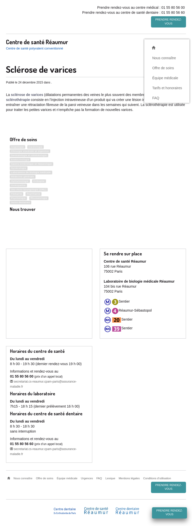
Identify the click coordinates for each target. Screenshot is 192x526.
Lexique (110, 478)
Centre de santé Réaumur (37, 41)
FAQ (155, 97)
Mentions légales (129, 478)
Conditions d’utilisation (157, 478)
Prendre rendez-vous (168, 21)
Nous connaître (164, 57)
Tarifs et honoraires (167, 87)
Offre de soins (163, 67)
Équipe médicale (165, 77)
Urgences (87, 478)
